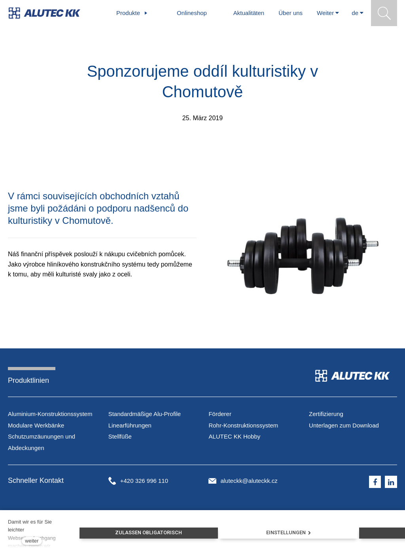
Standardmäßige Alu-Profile (144, 413)
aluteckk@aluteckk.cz (248, 480)
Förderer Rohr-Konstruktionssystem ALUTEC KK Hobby (243, 425)
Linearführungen (129, 425)
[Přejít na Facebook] (375, 482)
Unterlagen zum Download (344, 425)
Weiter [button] (328, 12)
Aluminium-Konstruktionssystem (50, 413)
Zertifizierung (326, 413)
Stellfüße (120, 436)
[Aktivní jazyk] (357, 13)
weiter (31, 541)
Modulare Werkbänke (36, 425)
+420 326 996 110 (144, 480)
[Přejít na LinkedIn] (391, 482)
